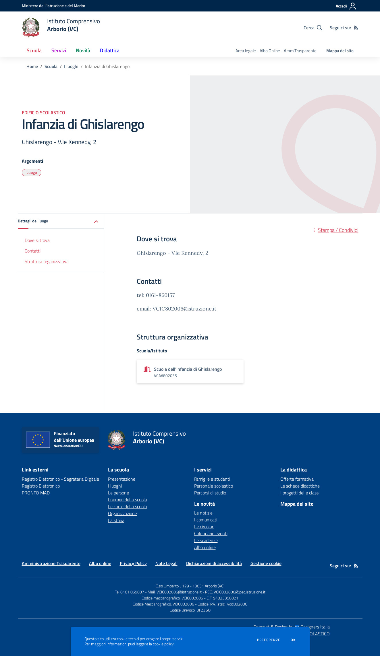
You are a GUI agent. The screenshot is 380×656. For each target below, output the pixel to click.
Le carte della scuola (127, 506)
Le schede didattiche (300, 485)
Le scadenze (206, 540)
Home (32, 66)
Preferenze (268, 640)
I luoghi (71, 66)
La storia (116, 520)
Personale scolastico (213, 485)
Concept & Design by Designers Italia (292, 626)
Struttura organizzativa (47, 261)
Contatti (32, 250)
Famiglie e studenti (212, 478)
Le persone (118, 492)
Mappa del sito (340, 50)
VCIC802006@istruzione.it (184, 308)
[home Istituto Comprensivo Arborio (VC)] (61, 27)
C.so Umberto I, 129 (172, 586)
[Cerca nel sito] (313, 27)
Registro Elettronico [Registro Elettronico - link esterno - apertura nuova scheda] (41, 485)
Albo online (205, 547)
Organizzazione (122, 513)
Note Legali (166, 563)
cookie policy (163, 644)
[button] (61, 221)
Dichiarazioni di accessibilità (214, 563)
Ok (293, 640)
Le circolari (204, 526)
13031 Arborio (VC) (208, 586)
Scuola (51, 66)
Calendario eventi (210, 533)
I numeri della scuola (127, 499)
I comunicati (205, 519)
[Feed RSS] (355, 27)
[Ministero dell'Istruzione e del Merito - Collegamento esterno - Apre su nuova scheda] (53, 6)
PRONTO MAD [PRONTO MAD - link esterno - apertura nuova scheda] (36, 492)
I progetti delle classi (299, 492)
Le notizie (203, 512)
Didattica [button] (109, 50)
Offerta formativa (297, 478)
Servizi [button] (58, 50)
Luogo (31, 172)
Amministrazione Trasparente (51, 563)
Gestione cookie (265, 563)
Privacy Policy (133, 563)
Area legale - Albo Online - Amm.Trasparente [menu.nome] (276, 50)
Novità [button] (83, 50)
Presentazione (121, 478)
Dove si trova (37, 240)
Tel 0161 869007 (129, 592)
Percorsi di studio (210, 492)
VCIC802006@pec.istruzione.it (239, 592)
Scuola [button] (34, 50)
